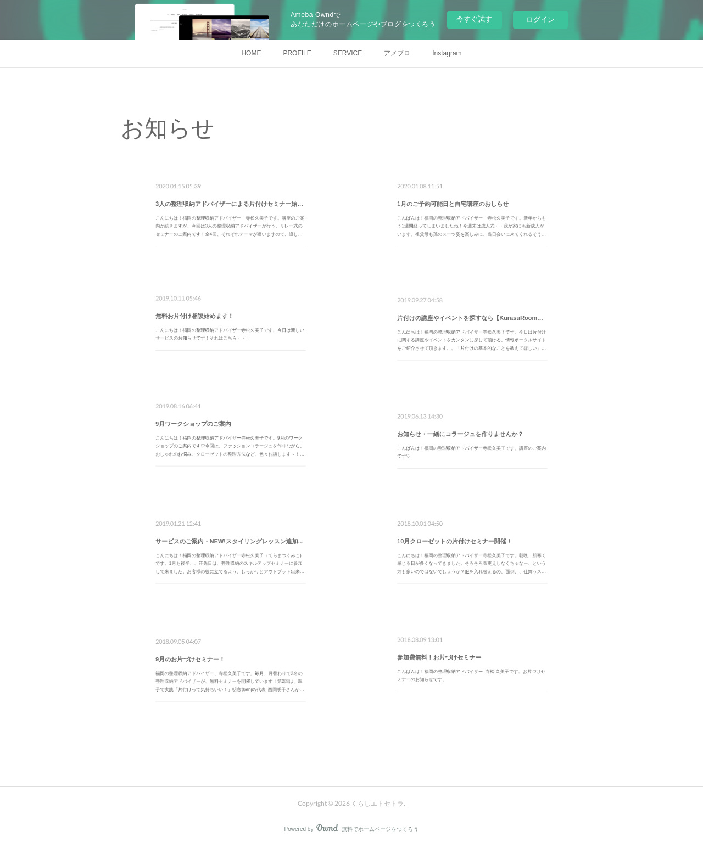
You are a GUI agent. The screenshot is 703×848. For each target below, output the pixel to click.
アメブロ (397, 53)
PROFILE (297, 53)
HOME (251, 53)
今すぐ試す (474, 19)
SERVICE (347, 53)
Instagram (446, 53)
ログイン (540, 19)
